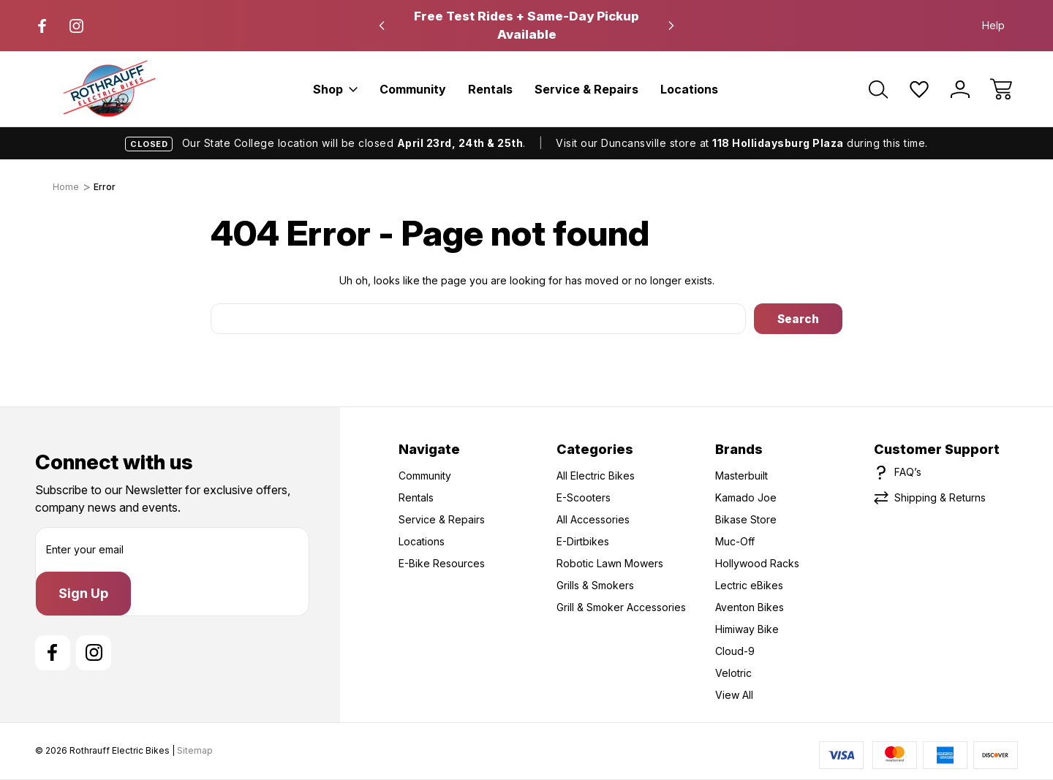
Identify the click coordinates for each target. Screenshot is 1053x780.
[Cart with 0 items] (1001, 89)
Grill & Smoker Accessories (621, 607)
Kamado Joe (746, 497)
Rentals (490, 89)
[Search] (878, 89)
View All (734, 695)
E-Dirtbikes (582, 541)
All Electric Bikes (595, 475)
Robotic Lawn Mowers (609, 563)
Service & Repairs (586, 89)
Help (993, 25)
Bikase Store (746, 519)
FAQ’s (907, 472)
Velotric (733, 673)
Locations (689, 89)
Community (413, 89)
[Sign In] (960, 89)
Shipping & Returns (940, 497)
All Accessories (593, 519)
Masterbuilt (741, 475)
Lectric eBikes (749, 585)
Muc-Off (735, 541)
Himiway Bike (747, 629)
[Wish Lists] (919, 89)
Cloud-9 (735, 651)
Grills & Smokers (595, 585)
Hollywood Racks (757, 563)
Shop (335, 89)
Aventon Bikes (749, 607)
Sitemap (195, 750)
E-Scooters (583, 497)
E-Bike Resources (442, 563)
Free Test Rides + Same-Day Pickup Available (526, 25)
